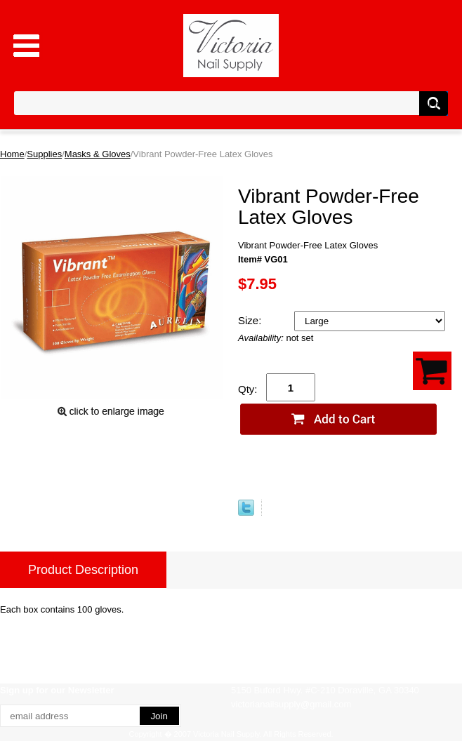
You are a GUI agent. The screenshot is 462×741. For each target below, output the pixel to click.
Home (12, 154)
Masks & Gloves (98, 154)
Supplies (44, 154)
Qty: (248, 389)
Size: (251, 320)
